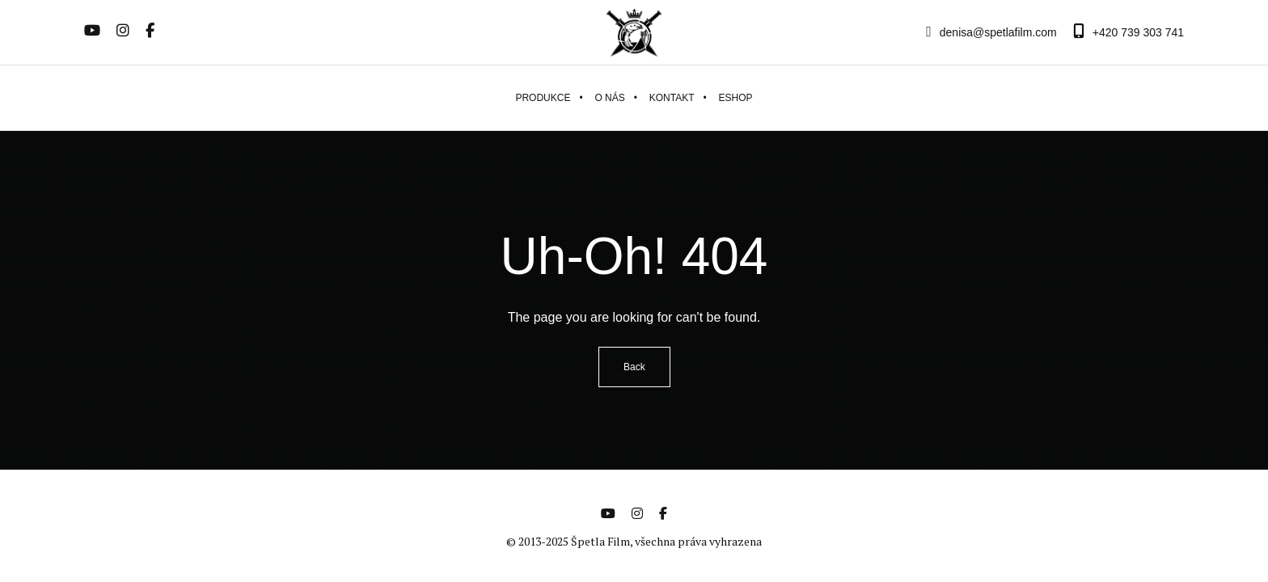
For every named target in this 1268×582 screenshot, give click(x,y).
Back (634, 367)
